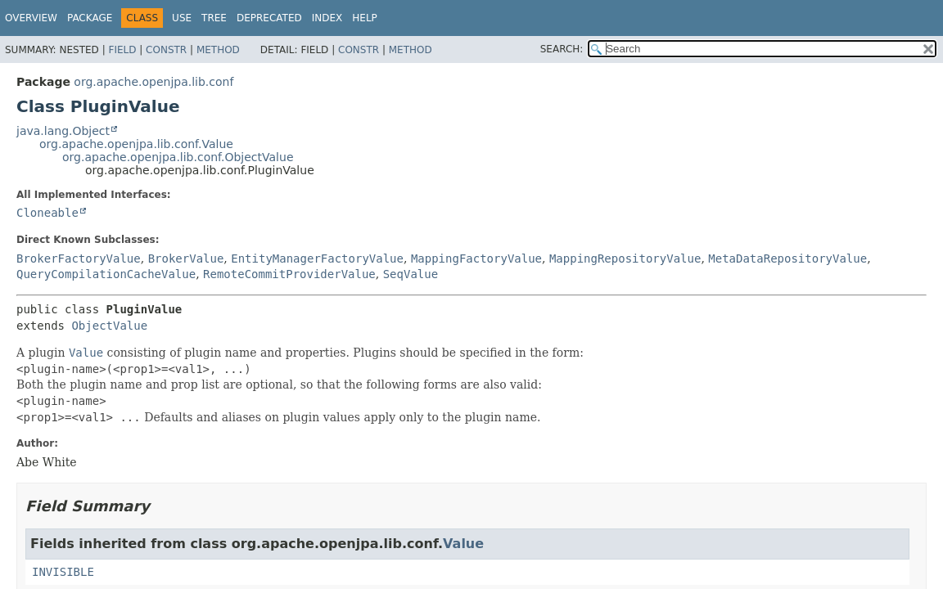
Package (89, 18)
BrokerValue (186, 258)
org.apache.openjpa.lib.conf (153, 81)
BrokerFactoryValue (78, 258)
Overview (31, 18)
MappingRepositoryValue (625, 258)
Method (218, 50)
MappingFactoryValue (476, 258)
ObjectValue (109, 325)
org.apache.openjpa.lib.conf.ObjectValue (178, 157)
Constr (166, 50)
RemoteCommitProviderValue (289, 274)
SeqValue (410, 274)
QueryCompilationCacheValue (106, 274)
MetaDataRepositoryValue (787, 258)
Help (364, 18)
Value (463, 543)
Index (327, 18)
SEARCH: (562, 49)
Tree (214, 18)
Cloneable (47, 212)
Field (122, 50)
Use (182, 18)
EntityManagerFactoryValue (317, 258)
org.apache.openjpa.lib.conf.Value (136, 144)
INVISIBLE (63, 571)
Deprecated (269, 18)
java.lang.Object (63, 130)
